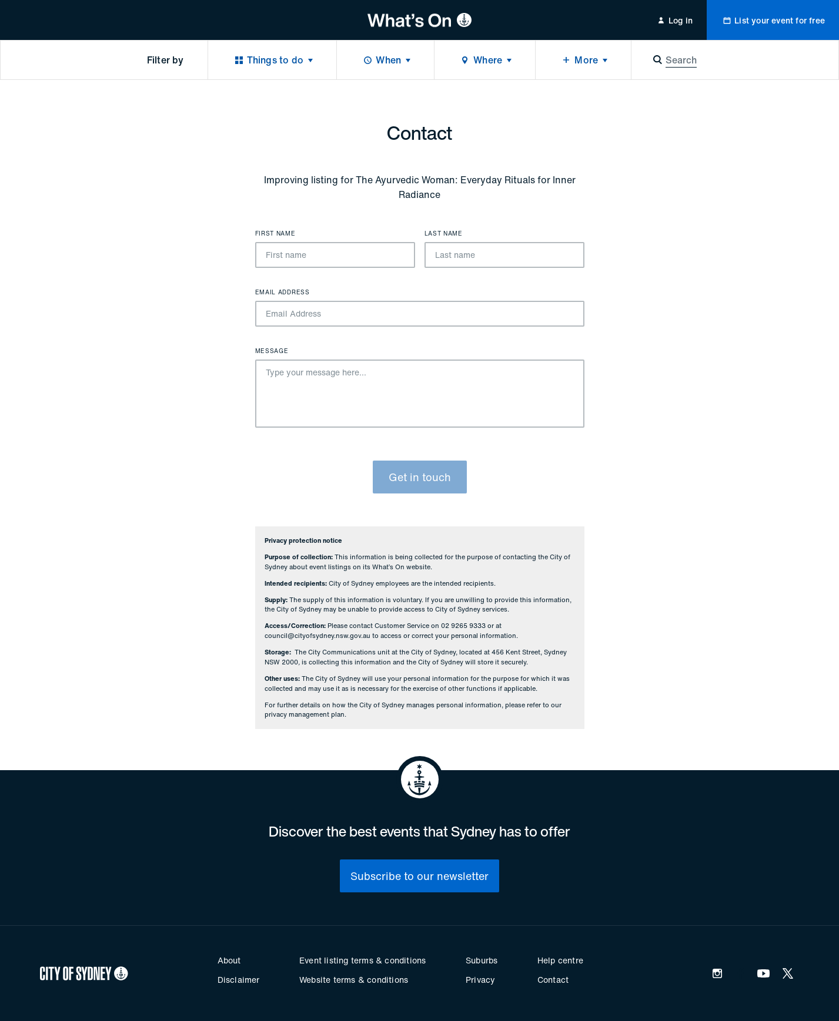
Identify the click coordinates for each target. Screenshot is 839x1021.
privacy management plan (305, 714)
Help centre (560, 960)
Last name (443, 233)
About (229, 960)
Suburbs (481, 960)
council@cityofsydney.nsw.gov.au (317, 635)
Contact (553, 979)
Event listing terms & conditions (362, 960)
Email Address (282, 292)
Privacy (480, 979)
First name (275, 233)
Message (272, 351)
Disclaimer (239, 979)
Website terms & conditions (353, 979)
